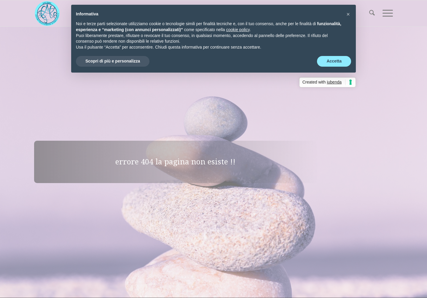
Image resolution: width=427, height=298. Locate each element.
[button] (348, 14)
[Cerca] (372, 13)
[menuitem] (372, 13)
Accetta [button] (334, 61)
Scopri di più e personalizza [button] (112, 61)
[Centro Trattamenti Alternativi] (47, 13)
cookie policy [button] (238, 29)
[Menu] (386, 13)
